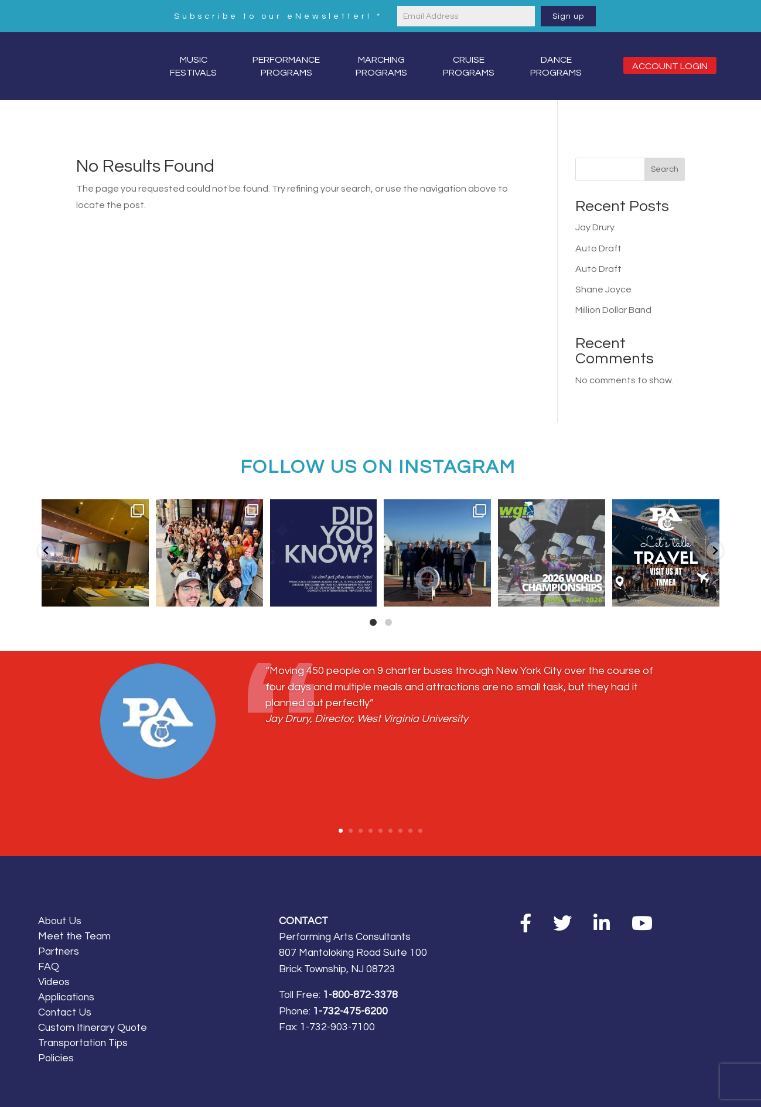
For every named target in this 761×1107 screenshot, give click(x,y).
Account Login (670, 66)
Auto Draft (598, 248)
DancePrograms (556, 66)
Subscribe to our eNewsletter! (278, 16)
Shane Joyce (603, 289)
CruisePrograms (468, 66)
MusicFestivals (193, 66)
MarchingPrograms (381, 66)
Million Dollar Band (613, 310)
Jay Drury (595, 227)
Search (664, 169)
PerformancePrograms (286, 66)
